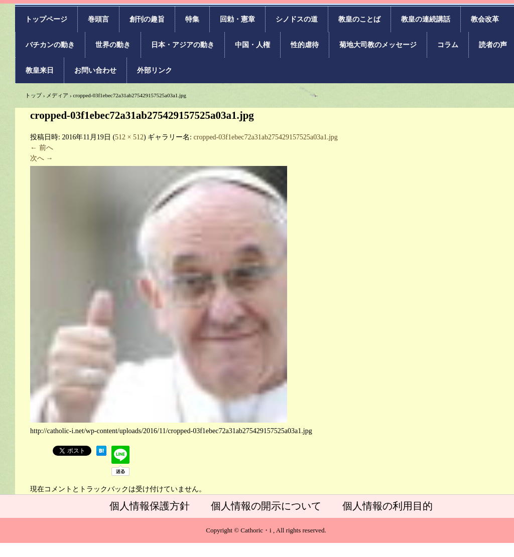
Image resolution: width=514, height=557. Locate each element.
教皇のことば (359, 19)
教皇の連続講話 (425, 19)
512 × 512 (129, 137)
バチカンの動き (50, 45)
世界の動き (113, 45)
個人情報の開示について (266, 506)
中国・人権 (252, 45)
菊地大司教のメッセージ (378, 45)
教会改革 (485, 19)
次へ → (41, 158)
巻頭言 (98, 19)
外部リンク (154, 70)
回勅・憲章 (237, 19)
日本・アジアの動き (182, 45)
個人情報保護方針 (149, 506)
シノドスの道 (297, 19)
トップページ (46, 19)
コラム (447, 45)
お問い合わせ (95, 70)
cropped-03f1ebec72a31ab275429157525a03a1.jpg (266, 137)
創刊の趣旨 (147, 19)
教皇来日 (40, 70)
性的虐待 (305, 45)
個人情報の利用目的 (387, 506)
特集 (192, 19)
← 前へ (41, 147)
